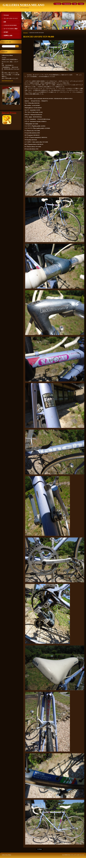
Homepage (25, 32)
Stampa (81, 3)
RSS (75, 3)
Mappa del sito (67, 3)
